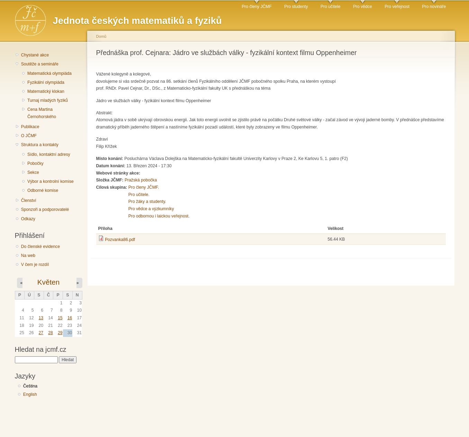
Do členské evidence (40, 246)
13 (41, 317)
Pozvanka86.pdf (120, 239)
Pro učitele (330, 6)
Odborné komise (42, 190)
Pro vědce (362, 6)
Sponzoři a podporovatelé (45, 209)
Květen (48, 282)
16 (69, 317)
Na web (28, 255)
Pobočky (35, 163)
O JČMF (29, 135)
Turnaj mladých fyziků (47, 100)
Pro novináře (434, 6)
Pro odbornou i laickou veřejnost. (159, 216)
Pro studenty (296, 6)
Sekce (33, 172)
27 (41, 332)
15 (60, 317)
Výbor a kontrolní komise (50, 181)
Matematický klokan (45, 91)
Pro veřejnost (397, 6)
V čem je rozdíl (35, 264)
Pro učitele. (139, 194)
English (30, 394)
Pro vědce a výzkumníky (151, 208)
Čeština (30, 386)
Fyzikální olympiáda (45, 82)
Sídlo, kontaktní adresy (48, 154)
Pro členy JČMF (256, 6)
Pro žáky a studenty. (147, 201)
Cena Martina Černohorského (41, 113)
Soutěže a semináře (39, 64)
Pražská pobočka (141, 180)
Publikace (30, 126)
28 (50, 332)
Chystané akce (35, 55)
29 (60, 332)
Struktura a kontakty (39, 144)
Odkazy (28, 218)
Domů (101, 36)
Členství (28, 200)
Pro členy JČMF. (143, 187)
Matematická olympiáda (49, 73)
